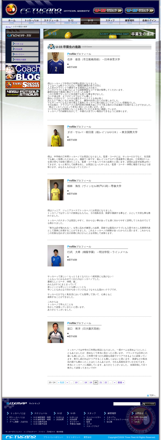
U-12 (71, 21)
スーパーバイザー (93, 417)
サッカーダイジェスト (13, 432)
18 (85, 382)
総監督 (89, 419)
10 (76, 382)
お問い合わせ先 (140, 417)
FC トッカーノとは (31, 21)
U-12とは (60, 417)
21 (100, 382)
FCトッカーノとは (17, 417)
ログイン (149, 21)
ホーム (12, 21)
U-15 (90, 21)
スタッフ (110, 21)
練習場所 (130, 21)
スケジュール (51, 21)
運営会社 (88, 437)
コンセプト (14, 419)
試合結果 (18, 49)
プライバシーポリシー (53, 437)
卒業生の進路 (20, 60)
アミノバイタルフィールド (118, 419)
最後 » (121, 382)
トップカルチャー (30, 432)
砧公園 (109, 422)
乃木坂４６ (51, 432)
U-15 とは (19, 44)
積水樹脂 (60, 432)
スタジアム (111, 417)
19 (90, 382)
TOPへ (153, 395)
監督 (88, 422)
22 (106, 382)
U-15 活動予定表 (140, 10)
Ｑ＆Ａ (137, 422)
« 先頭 (61, 382)
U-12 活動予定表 (108, 10)
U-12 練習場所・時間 (42, 417)
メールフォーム (140, 419)
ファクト (41, 432)
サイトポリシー (73, 437)
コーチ (89, 424)
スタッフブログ (92, 426)
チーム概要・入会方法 (19, 422)
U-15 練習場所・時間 (42, 419)
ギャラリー (19, 54)
